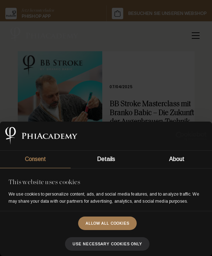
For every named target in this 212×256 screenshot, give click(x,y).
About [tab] (177, 159)
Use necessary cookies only (107, 244)
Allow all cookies (107, 223)
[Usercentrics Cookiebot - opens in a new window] (176, 136)
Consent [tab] (35, 159)
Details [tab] (106, 159)
